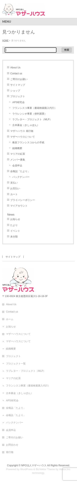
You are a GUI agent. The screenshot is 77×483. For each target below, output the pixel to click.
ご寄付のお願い (19, 79)
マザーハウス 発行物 (21, 131)
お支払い (15, 188)
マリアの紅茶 (17, 153)
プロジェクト (17, 96)
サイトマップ (17, 84)
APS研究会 (18, 102)
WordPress (26, 469)
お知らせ (15, 219)
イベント (15, 230)
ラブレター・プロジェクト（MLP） (32, 119)
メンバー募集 (17, 159)
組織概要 (17, 148)
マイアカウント (19, 205)
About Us (15, 67)
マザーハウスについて (22, 136)
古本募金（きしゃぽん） (25, 125)
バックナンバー (21, 177)
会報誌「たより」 (20, 171)
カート (14, 194)
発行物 (9, 452)
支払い (14, 182)
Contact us (16, 73)
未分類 (14, 236)
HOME (5, 40)
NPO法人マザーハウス (33, 465)
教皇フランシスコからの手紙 (28, 142)
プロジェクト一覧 (16, 363)
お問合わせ (12, 444)
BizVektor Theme (45, 469)
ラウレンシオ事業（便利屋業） (29, 113)
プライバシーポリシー (22, 200)
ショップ (15, 90)
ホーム (9, 319)
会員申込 (17, 165)
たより (14, 225)
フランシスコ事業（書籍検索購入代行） (34, 108)
